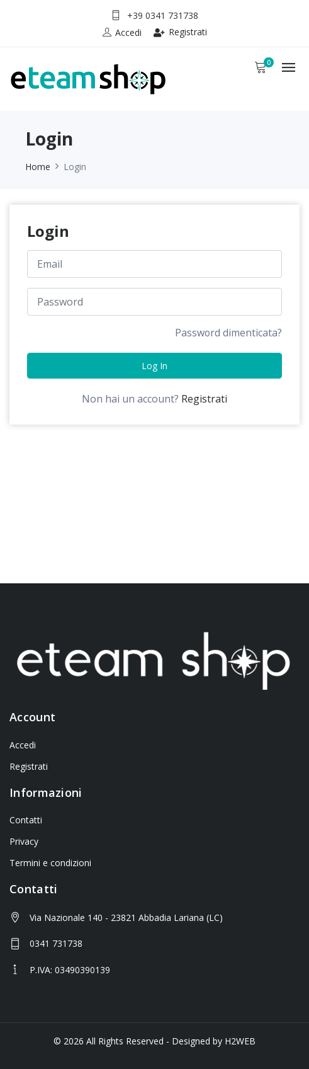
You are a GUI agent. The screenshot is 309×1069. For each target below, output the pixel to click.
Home (37, 167)
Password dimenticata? (228, 333)
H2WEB (240, 1041)
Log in (154, 366)
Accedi (22, 745)
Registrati (180, 32)
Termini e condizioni (50, 863)
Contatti (25, 820)
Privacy (23, 841)
